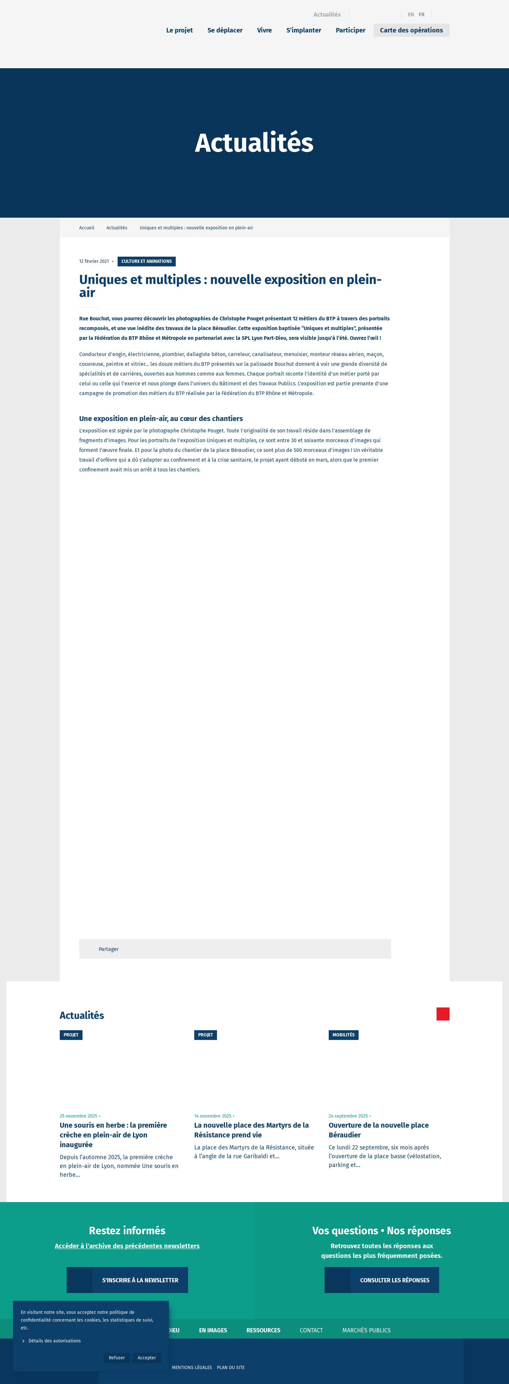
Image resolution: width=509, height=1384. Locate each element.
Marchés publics (366, 1330)
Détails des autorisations (51, 1341)
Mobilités (344, 1035)
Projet (71, 1035)
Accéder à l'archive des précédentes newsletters (127, 1246)
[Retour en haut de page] (380, 949)
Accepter (147, 1358)
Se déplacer (225, 30)
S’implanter (303, 30)
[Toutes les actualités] (416, 1013)
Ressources (263, 1330)
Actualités (327, 14)
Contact (311, 1330)
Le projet (179, 30)
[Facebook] (358, 14)
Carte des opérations (411, 30)
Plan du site (231, 1367)
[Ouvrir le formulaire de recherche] (440, 14)
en (411, 14)
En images (213, 1330)
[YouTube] (392, 14)
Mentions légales (192, 1367)
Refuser (117, 1358)
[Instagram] (381, 14)
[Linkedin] (369, 14)
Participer (350, 30)
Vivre (264, 30)
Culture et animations (146, 261)
